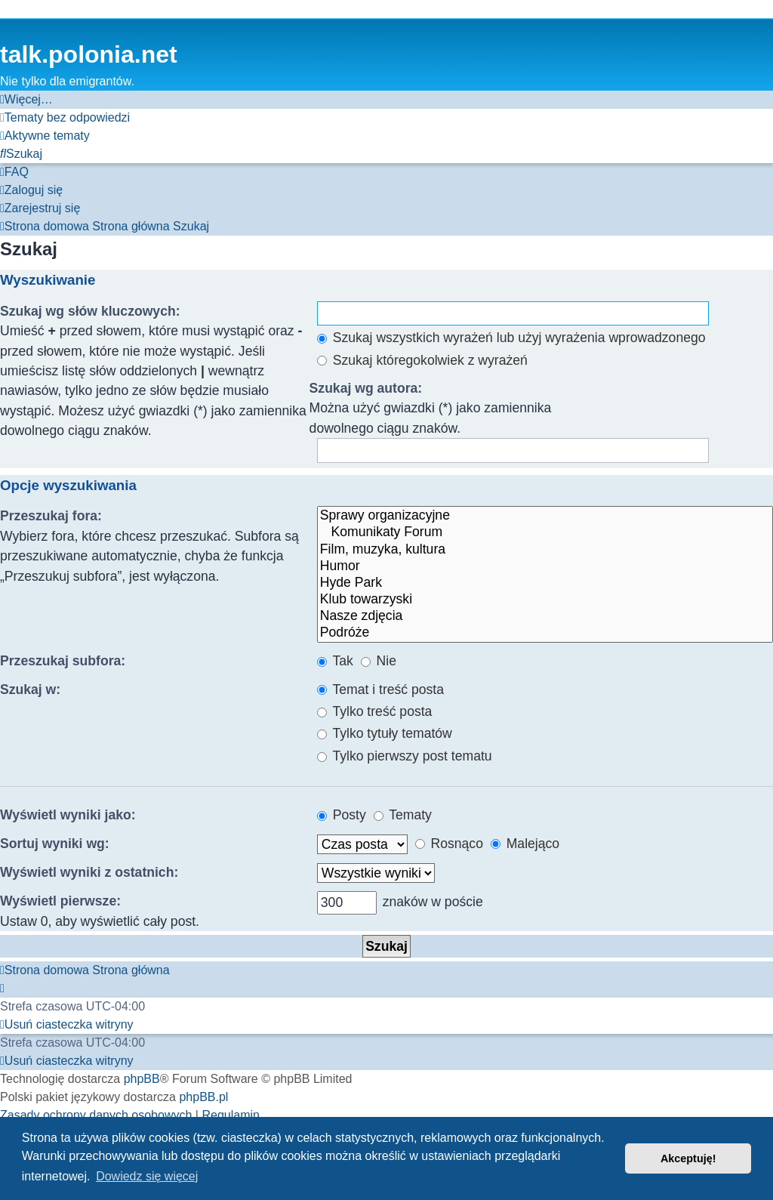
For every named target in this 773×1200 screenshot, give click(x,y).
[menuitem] (65, 118)
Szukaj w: (30, 689)
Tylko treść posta (375, 711)
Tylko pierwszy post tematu (404, 755)
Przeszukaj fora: (51, 515)
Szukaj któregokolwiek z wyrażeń (422, 360)
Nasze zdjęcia (545, 616)
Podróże (545, 633)
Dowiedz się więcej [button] (147, 1176)
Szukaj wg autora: (366, 388)
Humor (545, 566)
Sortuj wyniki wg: (54, 843)
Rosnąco (449, 843)
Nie (378, 660)
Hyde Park (545, 583)
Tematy (403, 814)
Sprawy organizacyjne (545, 515)
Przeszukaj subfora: (62, 660)
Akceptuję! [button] (688, 1158)
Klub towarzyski (545, 599)
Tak (335, 660)
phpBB (142, 1078)
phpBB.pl (203, 1096)
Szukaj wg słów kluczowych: (90, 311)
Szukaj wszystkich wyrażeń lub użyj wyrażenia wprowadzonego (511, 337)
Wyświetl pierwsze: (60, 900)
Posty (341, 814)
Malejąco (525, 843)
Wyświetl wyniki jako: (68, 814)
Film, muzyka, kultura (545, 549)
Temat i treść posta (380, 689)
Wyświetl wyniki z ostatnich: (89, 872)
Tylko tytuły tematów (384, 733)
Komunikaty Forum (545, 532)
